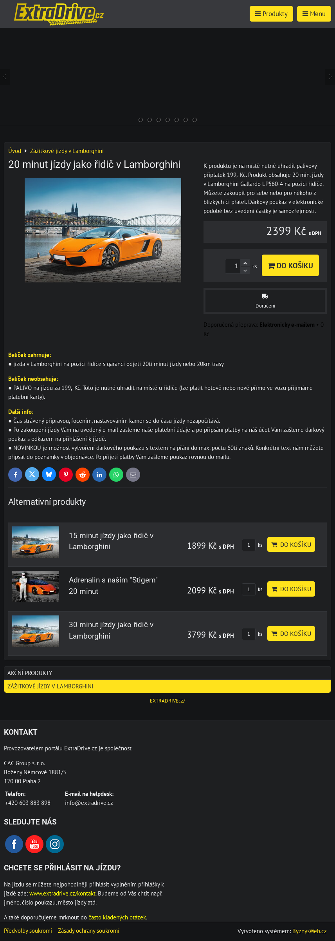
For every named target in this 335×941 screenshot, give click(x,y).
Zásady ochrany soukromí (88, 930)
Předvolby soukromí (28, 930)
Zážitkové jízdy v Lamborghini (50, 686)
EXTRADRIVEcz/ (167, 700)
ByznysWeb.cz (309, 931)
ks (252, 545)
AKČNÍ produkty (29, 673)
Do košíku (290, 265)
